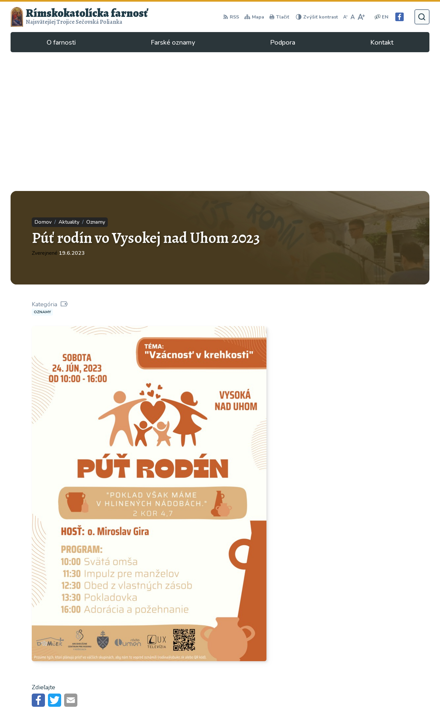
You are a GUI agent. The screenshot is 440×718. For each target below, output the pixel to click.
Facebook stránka (330, 690)
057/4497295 (326, 674)
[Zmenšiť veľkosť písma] (345, 17)
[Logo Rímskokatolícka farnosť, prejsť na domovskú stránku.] (79, 17)
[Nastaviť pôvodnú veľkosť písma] (352, 17)
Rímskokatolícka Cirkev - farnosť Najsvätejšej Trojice (84, 646)
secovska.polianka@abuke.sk (344, 682)
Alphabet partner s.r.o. (99, 636)
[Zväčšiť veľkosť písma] (361, 17)
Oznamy (42, 173)
